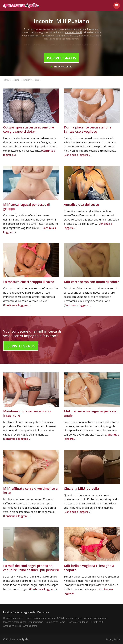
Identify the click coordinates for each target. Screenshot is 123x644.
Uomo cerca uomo (55, 621)
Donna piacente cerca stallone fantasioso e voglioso (87, 129)
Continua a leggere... (77, 155)
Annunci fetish (36, 621)
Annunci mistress (12, 625)
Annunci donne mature (96, 618)
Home (16, 80)
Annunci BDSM (56, 618)
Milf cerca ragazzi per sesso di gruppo (26, 206)
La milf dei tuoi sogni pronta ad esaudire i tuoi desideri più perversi (31, 568)
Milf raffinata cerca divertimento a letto (30, 490)
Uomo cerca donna (36, 618)
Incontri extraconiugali (14, 621)
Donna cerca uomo (13, 618)
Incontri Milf (26, 80)
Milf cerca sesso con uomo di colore (91, 282)
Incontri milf (96, 621)
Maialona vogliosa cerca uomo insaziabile (27, 413)
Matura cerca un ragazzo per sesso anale (91, 413)
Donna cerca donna (78, 621)
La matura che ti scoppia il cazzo (28, 282)
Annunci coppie (74, 618)
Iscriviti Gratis (61, 57)
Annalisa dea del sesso (81, 204)
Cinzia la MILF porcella (81, 488)
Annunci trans (30, 625)
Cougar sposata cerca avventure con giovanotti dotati (28, 129)
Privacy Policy (113, 639)
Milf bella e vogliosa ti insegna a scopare (89, 568)
